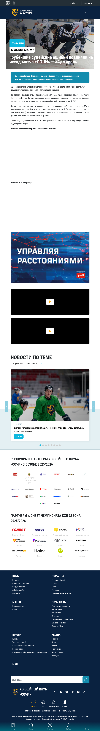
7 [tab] (57, 445)
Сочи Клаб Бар (57, 626)
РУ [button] (86, 12)
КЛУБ (15, 576)
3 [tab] (46, 445)
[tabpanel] (50, 405)
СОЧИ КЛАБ (59, 602)
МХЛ (15, 664)
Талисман (55, 590)
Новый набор (17, 649)
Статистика (16, 609)
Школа (15, 639)
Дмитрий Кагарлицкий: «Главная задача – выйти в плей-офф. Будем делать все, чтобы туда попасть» (49, 429)
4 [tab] (48, 445)
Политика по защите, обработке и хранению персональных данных (50, 711)
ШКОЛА (16, 635)
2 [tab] (43, 445)
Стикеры (55, 616)
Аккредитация (57, 652)
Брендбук (55, 656)
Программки (57, 649)
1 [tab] (40, 445)
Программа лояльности (61, 606)
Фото (54, 642)
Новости (55, 639)
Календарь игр (18, 606)
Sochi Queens (57, 609)
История (15, 580)
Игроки (54, 583)
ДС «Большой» (18, 590)
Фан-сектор (56, 613)
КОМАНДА (58, 576)
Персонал (55, 587)
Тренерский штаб (58, 580)
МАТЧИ (16, 602)
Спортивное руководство (61, 593)
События (18, 436)
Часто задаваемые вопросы (23, 645)
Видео (54, 645)
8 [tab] (60, 445)
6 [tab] (54, 445)
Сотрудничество (18, 587)
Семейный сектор (59, 623)
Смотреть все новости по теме (26, 363)
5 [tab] (51, 445)
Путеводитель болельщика (62, 619)
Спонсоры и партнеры (21, 583)
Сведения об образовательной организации (29, 652)
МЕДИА (56, 635)
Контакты (16, 593)
